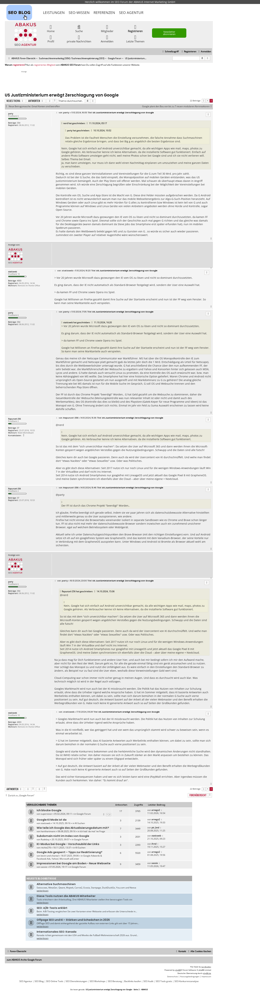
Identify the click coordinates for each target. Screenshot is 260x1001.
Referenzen (104, 12)
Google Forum (84, 813)
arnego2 (155, 810)
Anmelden (107, 39)
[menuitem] (204, 51)
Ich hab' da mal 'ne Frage (92, 831)
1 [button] (207, 100)
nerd (65, 123)
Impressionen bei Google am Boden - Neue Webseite (73, 863)
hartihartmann (48, 831)
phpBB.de (207, 973)
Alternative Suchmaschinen (56, 884)
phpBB (178, 970)
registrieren (19, 64)
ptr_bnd (155, 827)
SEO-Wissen (79, 12)
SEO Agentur (131, 12)
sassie (44, 866)
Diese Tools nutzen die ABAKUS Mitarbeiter (66, 896)
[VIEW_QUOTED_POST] (87, 123)
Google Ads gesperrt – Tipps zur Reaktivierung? (69, 852)
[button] (203, 101)
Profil (50, 39)
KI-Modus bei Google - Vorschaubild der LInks (68, 844)
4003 (19, 280)
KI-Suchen (80, 823)
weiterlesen (42, 890)
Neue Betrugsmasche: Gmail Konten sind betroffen (34, 106)
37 (18, 428)
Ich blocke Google (49, 810)
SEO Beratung (115, 981)
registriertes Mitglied (44, 64)
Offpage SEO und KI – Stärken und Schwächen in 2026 (73, 920)
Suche (79, 28)
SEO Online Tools (54, 981)
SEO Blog (39, 981)
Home (51, 28)
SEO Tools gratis (164, 981)
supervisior (46, 813)
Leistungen (54, 12)
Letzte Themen (135, 39)
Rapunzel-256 (14, 419)
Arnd (153, 843)
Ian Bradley (206, 966)
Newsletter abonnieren (169, 33)
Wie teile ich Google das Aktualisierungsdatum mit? (73, 828)
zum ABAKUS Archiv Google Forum (24, 959)
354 (18, 123)
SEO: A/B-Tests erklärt (52, 908)
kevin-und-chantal (50, 855)
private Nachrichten (79, 39)
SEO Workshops (97, 981)
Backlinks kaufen (132, 981)
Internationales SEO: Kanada (56, 932)
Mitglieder (107, 28)
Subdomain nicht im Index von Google (63, 836)
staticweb (12, 271)
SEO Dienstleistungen (76, 981)
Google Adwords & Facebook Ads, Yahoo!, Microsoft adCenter (69, 857)
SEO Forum (121, 2)
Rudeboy (45, 839)
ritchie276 (46, 847)
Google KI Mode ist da (51, 820)
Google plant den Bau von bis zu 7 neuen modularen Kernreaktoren (177, 106)
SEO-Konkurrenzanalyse (186, 981)
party (10, 113)
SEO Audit (148, 981)
